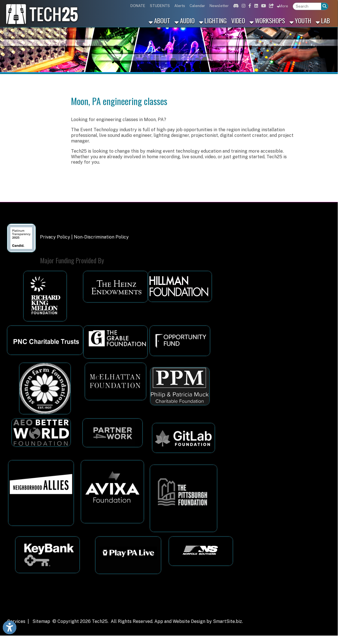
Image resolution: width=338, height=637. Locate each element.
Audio (185, 20)
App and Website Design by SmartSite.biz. (198, 621)
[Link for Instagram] (242, 6)
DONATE (137, 6)
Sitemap (41, 621)
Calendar (197, 6)
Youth (300, 20)
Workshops (267, 20)
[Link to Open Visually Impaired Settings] (9, 627)
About (159, 20)
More (282, 6)
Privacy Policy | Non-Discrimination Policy (84, 237)
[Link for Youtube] (263, 6)
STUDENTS (160, 6)
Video (238, 20)
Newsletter (219, 6)
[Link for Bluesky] (271, 6)
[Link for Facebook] (249, 6)
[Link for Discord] (235, 6)
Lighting (213, 20)
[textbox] (307, 6)
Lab (323, 20)
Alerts (179, 6)
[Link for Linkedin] (255, 6)
